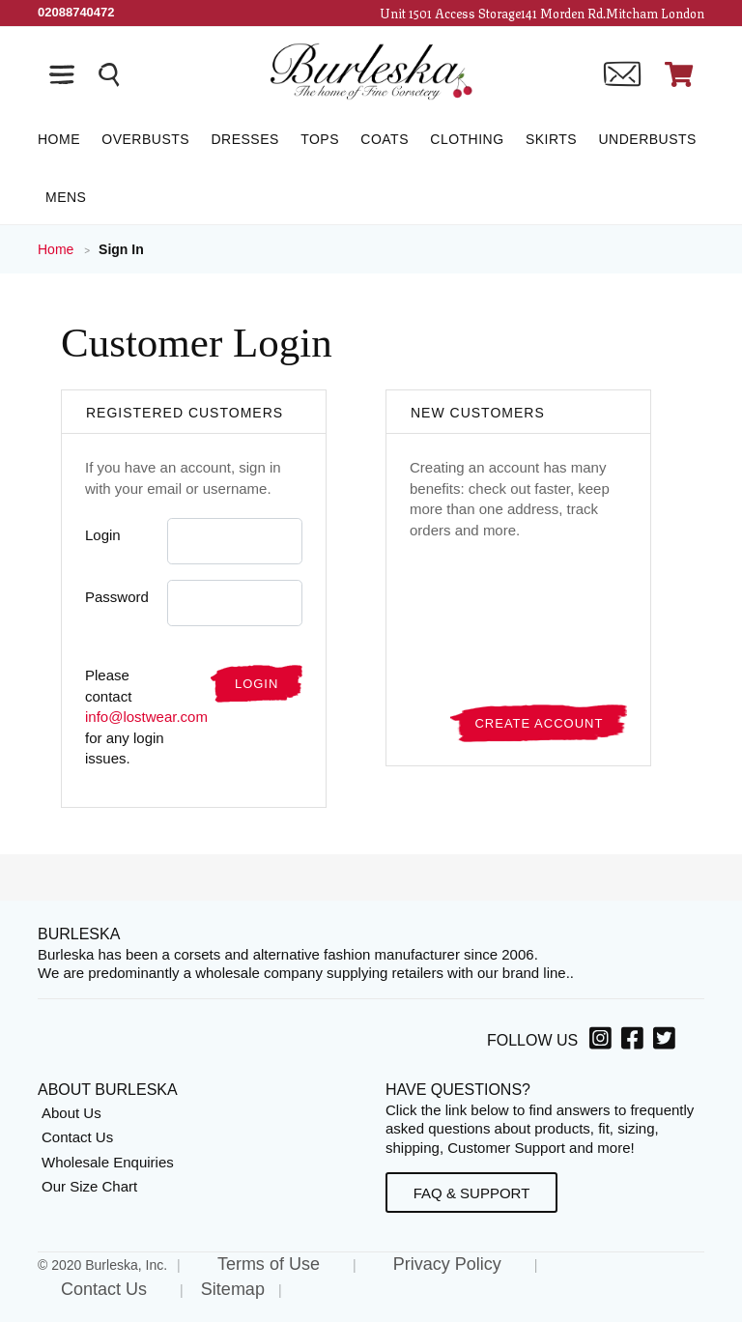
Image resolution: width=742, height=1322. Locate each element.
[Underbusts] (646, 139)
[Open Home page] (371, 70)
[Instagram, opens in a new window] (603, 1041)
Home (57, 249)
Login (103, 535)
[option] (603, 1040)
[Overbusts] (145, 139)
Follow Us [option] (532, 1040)
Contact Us (77, 1137)
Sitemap (233, 1289)
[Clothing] (466, 139)
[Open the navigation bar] (62, 74)
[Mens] (62, 197)
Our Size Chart (89, 1186)
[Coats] (384, 139)
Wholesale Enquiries (108, 1162)
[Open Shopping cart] (678, 74)
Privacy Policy (447, 1264)
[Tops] (320, 139)
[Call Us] (76, 12)
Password (117, 597)
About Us (71, 1113)
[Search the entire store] (108, 74)
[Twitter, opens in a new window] (667, 1041)
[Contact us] (622, 74)
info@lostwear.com (146, 716)
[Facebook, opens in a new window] (635, 1041)
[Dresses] (244, 139)
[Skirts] (551, 139)
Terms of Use (268, 1264)
